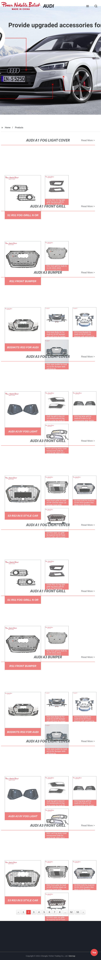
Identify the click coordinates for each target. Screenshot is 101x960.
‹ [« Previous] (18, 912)
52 (71, 912)
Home (8, 127)
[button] (87, 6)
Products (19, 127)
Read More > (86, 140)
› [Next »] (83, 912)
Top (94, 952)
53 (78, 912)
